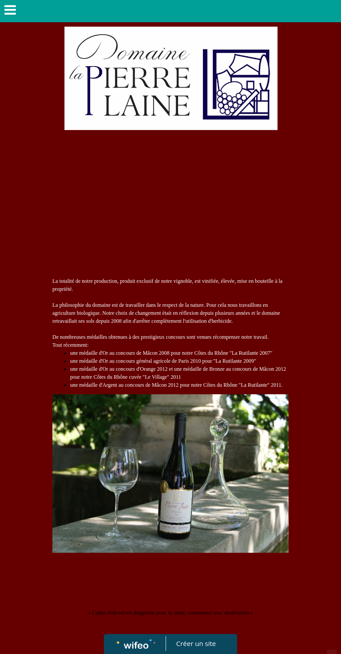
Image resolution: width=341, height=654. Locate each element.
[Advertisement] (170, 210)
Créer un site (196, 643)
